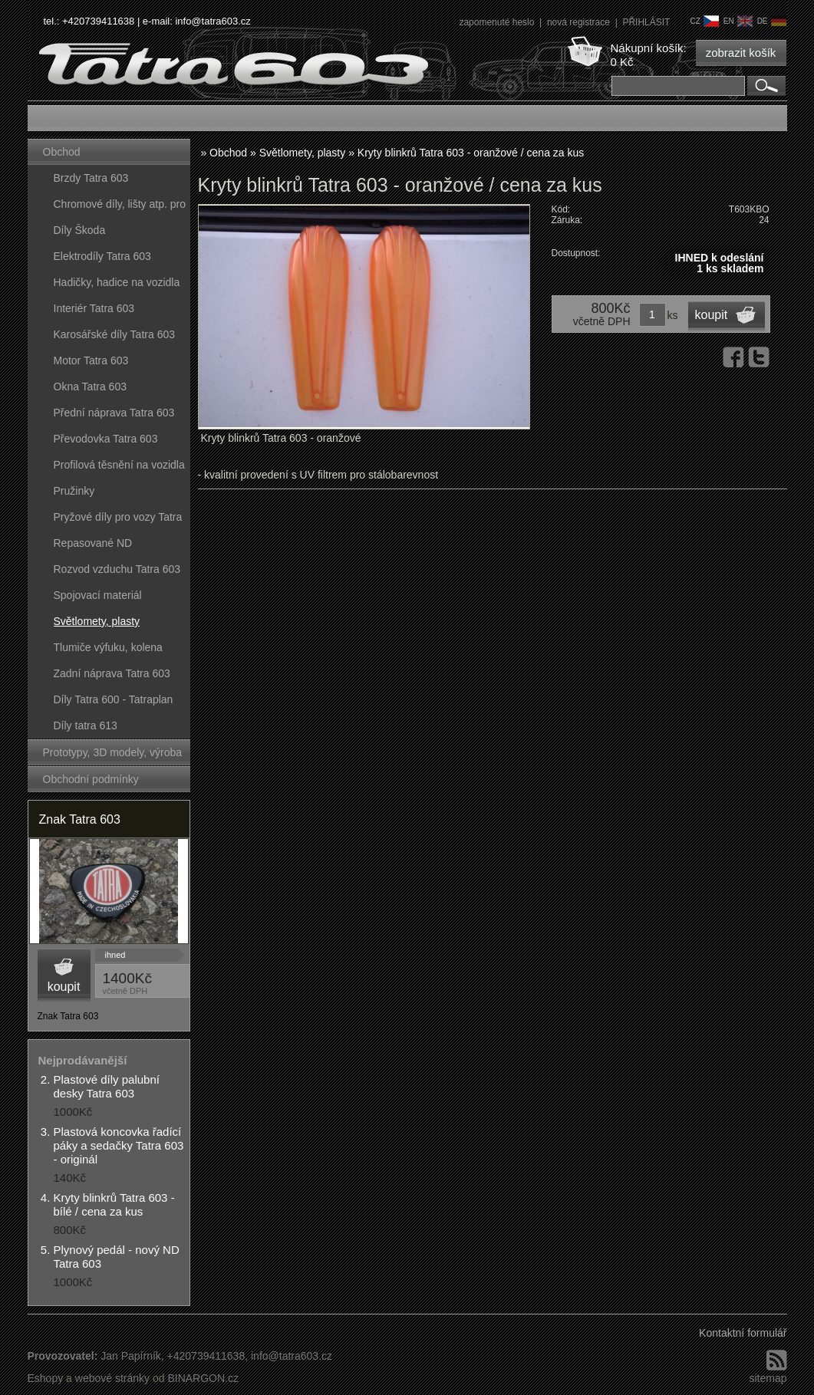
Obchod (62, 152)
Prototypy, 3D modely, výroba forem (113, 755)
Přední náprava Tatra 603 (114, 412)
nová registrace (579, 22)
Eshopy (46, 1378)
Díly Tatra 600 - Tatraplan (113, 699)
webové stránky (112, 1378)
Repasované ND (93, 543)
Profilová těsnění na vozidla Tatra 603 (119, 468)
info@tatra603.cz (212, 21)
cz (704, 21)
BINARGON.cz (203, 1378)
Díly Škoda (80, 230)
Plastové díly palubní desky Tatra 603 (107, 1086)
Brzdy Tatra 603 (91, 178)
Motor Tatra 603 (91, 360)
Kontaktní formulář (742, 1333)
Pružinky (74, 491)
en (738, 21)
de (771, 21)
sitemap (767, 1378)
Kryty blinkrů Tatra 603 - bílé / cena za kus (114, 1204)
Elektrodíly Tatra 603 (102, 256)
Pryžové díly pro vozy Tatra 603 (118, 520)
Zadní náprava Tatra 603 (112, 673)
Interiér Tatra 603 (94, 308)
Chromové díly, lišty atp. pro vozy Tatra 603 (120, 207)
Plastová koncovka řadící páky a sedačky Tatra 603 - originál (119, 1145)
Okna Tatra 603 (90, 386)
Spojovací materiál (98, 595)
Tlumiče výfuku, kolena (108, 647)
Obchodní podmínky (91, 779)
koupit (64, 986)
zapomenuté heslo (497, 22)
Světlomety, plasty (97, 621)
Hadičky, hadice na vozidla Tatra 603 (117, 285)
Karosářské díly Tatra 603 (115, 334)
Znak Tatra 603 (79, 819)
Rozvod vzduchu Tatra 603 (117, 569)
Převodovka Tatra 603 (106, 439)
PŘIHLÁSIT (646, 22)
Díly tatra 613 (85, 725)
